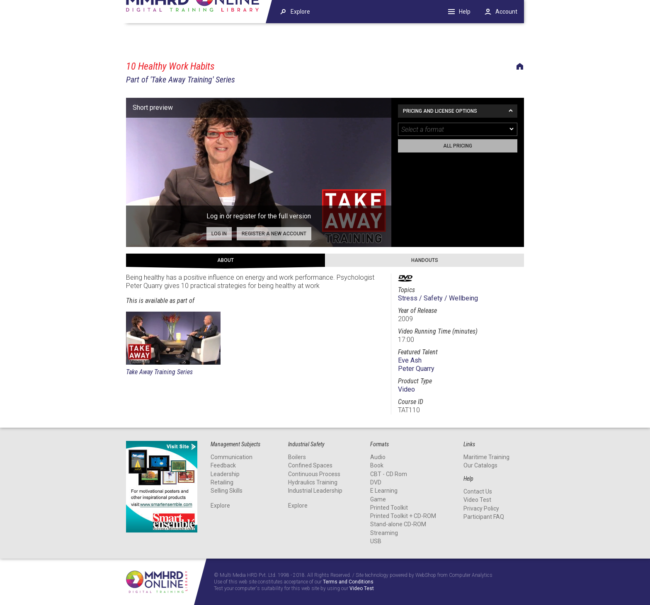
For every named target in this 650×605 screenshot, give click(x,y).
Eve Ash (410, 360)
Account (506, 11)
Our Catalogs (480, 465)
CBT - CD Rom (388, 474)
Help (465, 11)
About (225, 260)
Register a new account (274, 234)
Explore (220, 505)
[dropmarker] (512, 129)
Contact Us (477, 491)
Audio (378, 457)
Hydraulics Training (312, 482)
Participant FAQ (483, 516)
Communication (231, 457)
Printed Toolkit (389, 507)
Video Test (477, 499)
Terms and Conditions (348, 582)
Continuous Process (314, 474)
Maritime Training (486, 457)
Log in (219, 234)
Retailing (222, 482)
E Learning (384, 490)
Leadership (225, 474)
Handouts (424, 260)
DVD (375, 482)
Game (378, 499)
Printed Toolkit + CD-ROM (403, 516)
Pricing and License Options (440, 111)
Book (376, 465)
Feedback (223, 465)
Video (406, 389)
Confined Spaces (310, 465)
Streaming (384, 533)
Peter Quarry (416, 369)
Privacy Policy (481, 508)
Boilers (297, 457)
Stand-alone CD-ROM (398, 524)
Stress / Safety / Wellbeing (438, 298)
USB (375, 541)
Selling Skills (227, 490)
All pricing (457, 146)
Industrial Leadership (315, 490)
